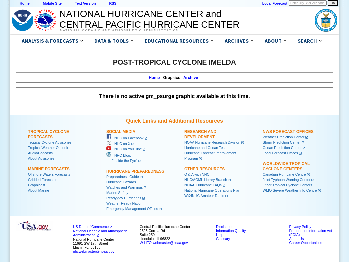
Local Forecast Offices (280, 153)
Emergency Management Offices (132, 209)
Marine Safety (117, 193)
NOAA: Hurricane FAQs (203, 185)
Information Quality (231, 231)
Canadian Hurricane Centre (284, 174)
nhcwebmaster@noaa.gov (93, 251)
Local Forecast (274, 3)
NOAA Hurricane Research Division (212, 142)
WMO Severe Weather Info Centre (290, 190)
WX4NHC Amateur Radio (204, 196)
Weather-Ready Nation (124, 203)
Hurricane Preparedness (135, 171)
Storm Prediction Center (282, 142)
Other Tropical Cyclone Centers (287, 185)
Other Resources (204, 169)
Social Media (120, 131)
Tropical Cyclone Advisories (50, 142)
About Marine (38, 190)
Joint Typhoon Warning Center (286, 180)
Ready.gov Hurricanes (123, 198)
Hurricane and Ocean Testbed (207, 148)
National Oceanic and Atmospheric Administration (119, 30)
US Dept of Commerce (91, 227)
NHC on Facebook (125, 138)
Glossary (223, 239)
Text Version (85, 3)
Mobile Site (52, 3)
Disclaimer (224, 227)
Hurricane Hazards (121, 182)
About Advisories (41, 158)
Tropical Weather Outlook (48, 148)
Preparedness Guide (122, 177)
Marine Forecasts (49, 169)
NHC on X (118, 144)
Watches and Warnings (124, 187)
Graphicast (36, 185)
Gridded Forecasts (42, 180)
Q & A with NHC (196, 174)
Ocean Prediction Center (282, 148)
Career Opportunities (305, 243)
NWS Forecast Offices (288, 131)
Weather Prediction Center (283, 137)
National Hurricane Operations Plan (212, 190)
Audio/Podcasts (40, 153)
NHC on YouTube (124, 149)
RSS (112, 3)
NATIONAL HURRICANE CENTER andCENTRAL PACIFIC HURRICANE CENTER (149, 19)
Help (219, 235)
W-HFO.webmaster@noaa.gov (164, 243)
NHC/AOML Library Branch (205, 180)
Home (25, 3)
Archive (190, 77)
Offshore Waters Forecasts (49, 174)
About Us (296, 239)
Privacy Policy (300, 227)
